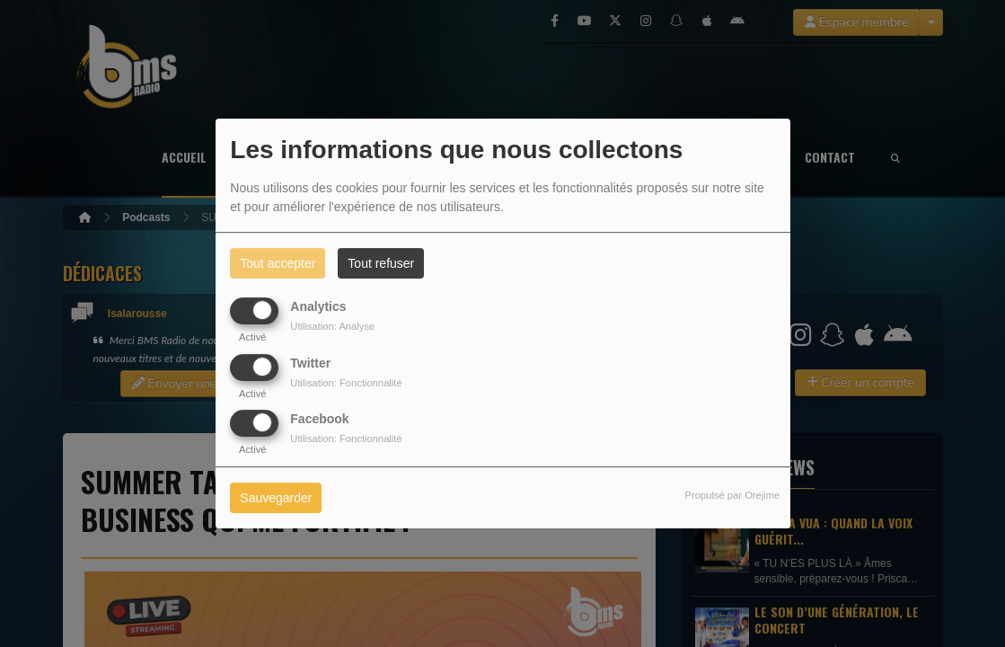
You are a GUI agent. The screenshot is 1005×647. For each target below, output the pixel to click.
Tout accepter (277, 263)
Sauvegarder (276, 498)
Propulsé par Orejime (732, 495)
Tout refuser (381, 263)
